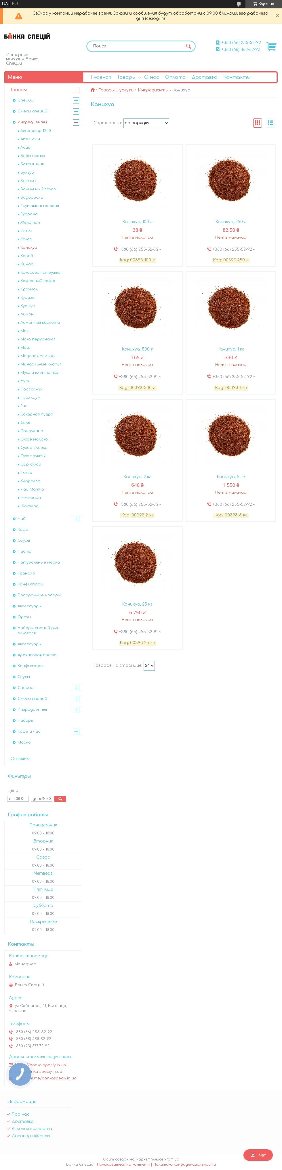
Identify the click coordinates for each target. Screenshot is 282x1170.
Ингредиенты (153, 90)
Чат (258, 1155)
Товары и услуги (116, 90)
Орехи (24, 617)
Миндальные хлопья (40, 364)
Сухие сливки (33, 448)
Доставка (204, 77)
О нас (151, 77)
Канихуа (28, 248)
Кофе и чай (29, 731)
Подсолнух (31, 389)
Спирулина (31, 431)
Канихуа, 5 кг (231, 477)
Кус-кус (27, 306)
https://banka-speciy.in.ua (40, 1065)
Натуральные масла (39, 562)
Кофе (23, 530)
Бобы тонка (32, 156)
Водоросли (31, 198)
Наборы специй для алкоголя (38, 630)
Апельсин (30, 139)
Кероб (26, 256)
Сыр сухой (30, 464)
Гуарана (29, 214)
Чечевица (30, 498)
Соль (25, 423)
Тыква (26, 473)
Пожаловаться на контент (123, 1165)
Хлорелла (30, 481)
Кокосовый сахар (37, 281)
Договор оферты (31, 1136)
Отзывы (20, 758)
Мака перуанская (38, 339)
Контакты (236, 77)
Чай (22, 519)
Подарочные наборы (39, 595)
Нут (24, 381)
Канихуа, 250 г (230, 222)
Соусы (24, 541)
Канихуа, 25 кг (137, 604)
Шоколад (29, 506)
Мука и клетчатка (39, 373)
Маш (25, 348)
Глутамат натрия (39, 206)
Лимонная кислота (40, 323)
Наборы (26, 721)
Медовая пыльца (37, 356)
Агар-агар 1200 (35, 131)
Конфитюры (30, 584)
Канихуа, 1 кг (230, 349)
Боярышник (32, 164)
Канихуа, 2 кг (137, 477)
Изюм (26, 231)
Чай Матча (32, 489)
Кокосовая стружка (40, 273)
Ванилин (29, 181)
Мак (24, 331)
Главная (101, 77)
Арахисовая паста (37, 655)
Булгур (27, 173)
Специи (25, 100)
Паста (24, 551)
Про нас (20, 1114)
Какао (26, 239)
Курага (27, 298)
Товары (126, 77)
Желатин (30, 223)
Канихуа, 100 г (137, 222)
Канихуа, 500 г (137, 349)
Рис (23, 406)
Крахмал (29, 289)
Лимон (27, 314)
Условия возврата (32, 1129)
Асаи (25, 147)
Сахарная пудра (36, 414)
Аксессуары (29, 606)
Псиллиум (30, 398)
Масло (24, 742)
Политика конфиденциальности (184, 1165)
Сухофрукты (32, 456)
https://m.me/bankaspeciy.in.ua (46, 1078)
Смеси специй (32, 111)
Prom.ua (171, 1159)
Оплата (175, 77)
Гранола (26, 573)
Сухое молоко (34, 439)
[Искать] (188, 46)
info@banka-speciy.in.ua (38, 1072)
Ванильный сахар (38, 189)
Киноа (26, 264)
